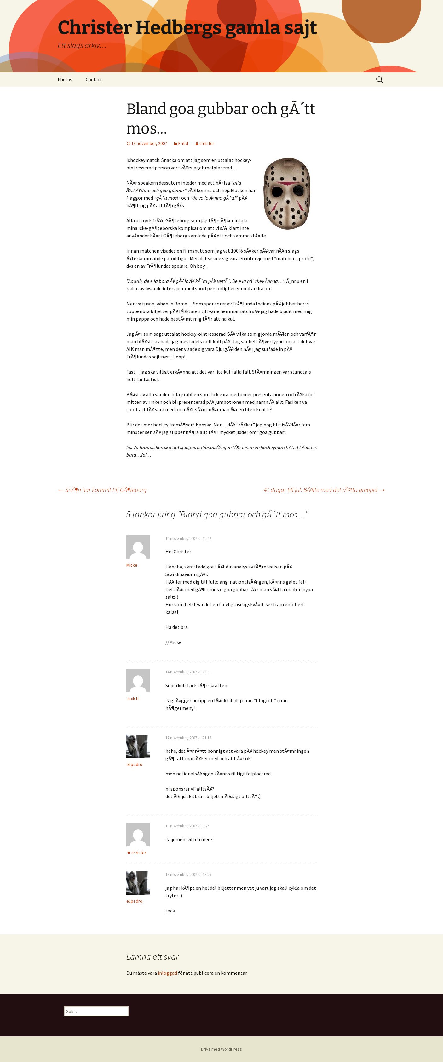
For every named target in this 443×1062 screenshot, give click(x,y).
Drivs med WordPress (221, 1049)
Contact (94, 80)
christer (206, 143)
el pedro (134, 764)
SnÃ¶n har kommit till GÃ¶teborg (102, 490)
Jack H (132, 698)
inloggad (167, 973)
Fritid (183, 143)
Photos (65, 80)
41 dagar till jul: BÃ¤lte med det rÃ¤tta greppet (324, 490)
